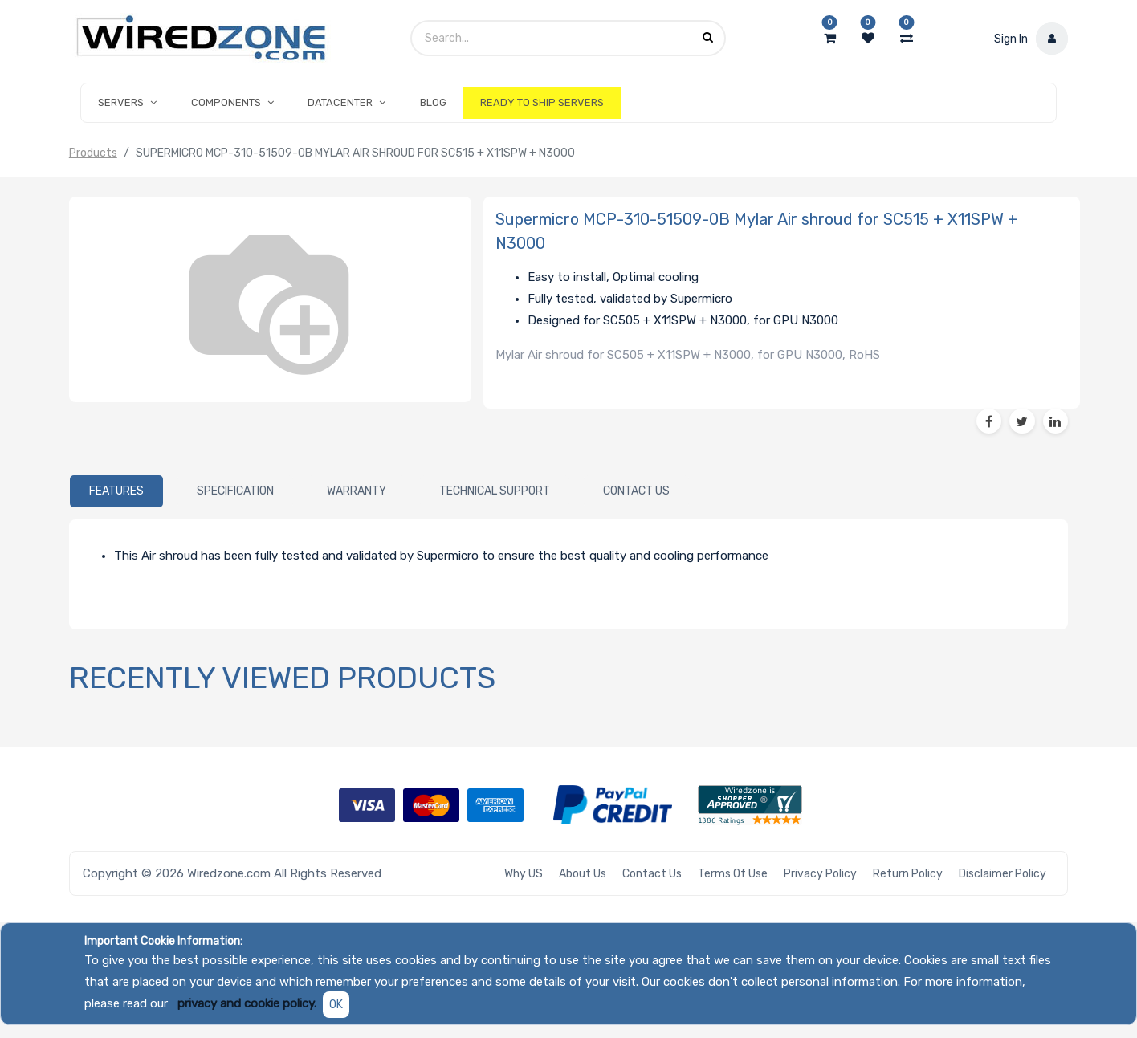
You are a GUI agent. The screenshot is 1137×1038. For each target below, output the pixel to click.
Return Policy (908, 874)
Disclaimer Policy (1002, 874)
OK (336, 1005)
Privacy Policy (820, 874)
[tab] (116, 491)
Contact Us (652, 874)
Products (93, 153)
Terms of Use (733, 874)
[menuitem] (432, 102)
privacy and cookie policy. (246, 1003)
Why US (523, 874)
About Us (582, 874)
